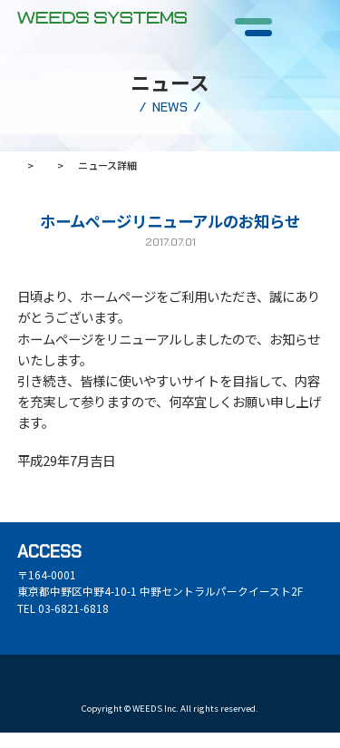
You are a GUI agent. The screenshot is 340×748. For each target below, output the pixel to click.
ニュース (96, 165)
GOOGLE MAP (56, 636)
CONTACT (303, 42)
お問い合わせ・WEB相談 (125, 692)
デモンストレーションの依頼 (258, 692)
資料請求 (37, 692)
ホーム (32, 165)
